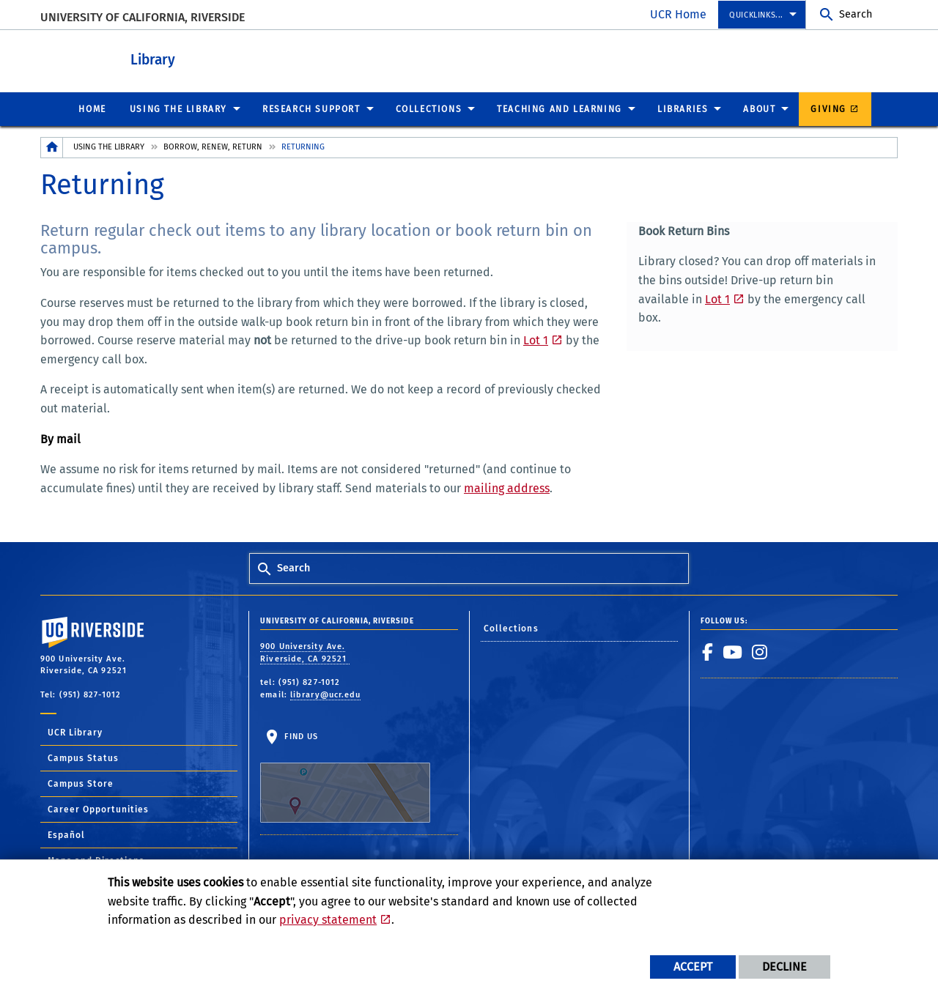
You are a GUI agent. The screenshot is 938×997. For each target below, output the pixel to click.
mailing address (507, 487)
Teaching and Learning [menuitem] (559, 108)
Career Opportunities (98, 809)
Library (205, 57)
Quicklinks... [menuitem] (756, 15)
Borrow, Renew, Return (212, 146)
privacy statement (328, 920)
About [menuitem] (759, 108)
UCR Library (75, 732)
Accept (692, 967)
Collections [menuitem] (429, 108)
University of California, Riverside (142, 17)
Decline (784, 967)
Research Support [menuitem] (311, 108)
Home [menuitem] (92, 108)
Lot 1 (535, 339)
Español (66, 834)
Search (855, 14)
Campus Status (83, 757)
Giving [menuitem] (828, 108)
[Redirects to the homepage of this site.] (52, 147)
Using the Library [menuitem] (178, 108)
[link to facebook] (708, 651)
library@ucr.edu (325, 694)
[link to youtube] (733, 651)
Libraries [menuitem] (682, 108)
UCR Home (678, 14)
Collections (511, 628)
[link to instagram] (759, 651)
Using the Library (108, 146)
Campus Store (81, 783)
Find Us (345, 776)
